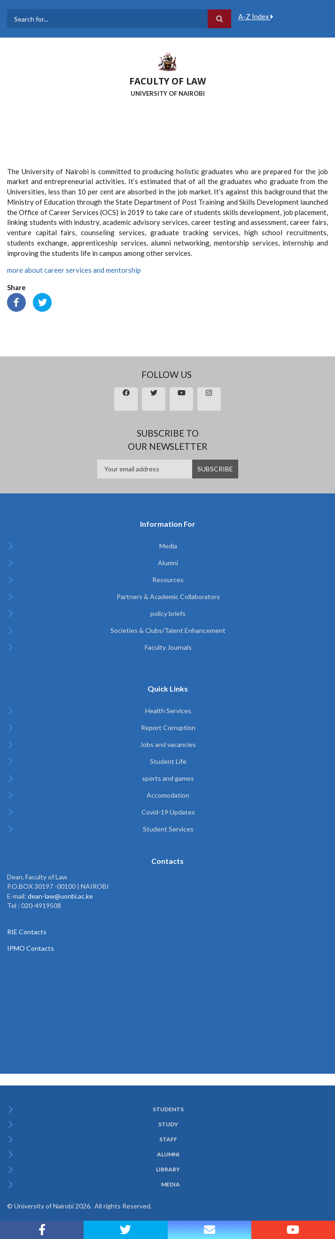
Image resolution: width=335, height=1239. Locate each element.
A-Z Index (255, 16)
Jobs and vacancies (168, 744)
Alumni (168, 563)
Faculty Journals (168, 647)
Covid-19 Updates (168, 812)
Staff (168, 1139)
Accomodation (168, 795)
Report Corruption (168, 727)
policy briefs (168, 613)
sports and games (168, 778)
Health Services (168, 711)
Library (168, 1169)
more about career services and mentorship (74, 270)
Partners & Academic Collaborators (168, 596)
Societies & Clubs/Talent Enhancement (168, 630)
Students (168, 1109)
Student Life (168, 761)
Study (168, 1124)
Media (168, 546)
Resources (168, 580)
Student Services (168, 829)
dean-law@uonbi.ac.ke (60, 896)
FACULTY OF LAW (167, 81)
